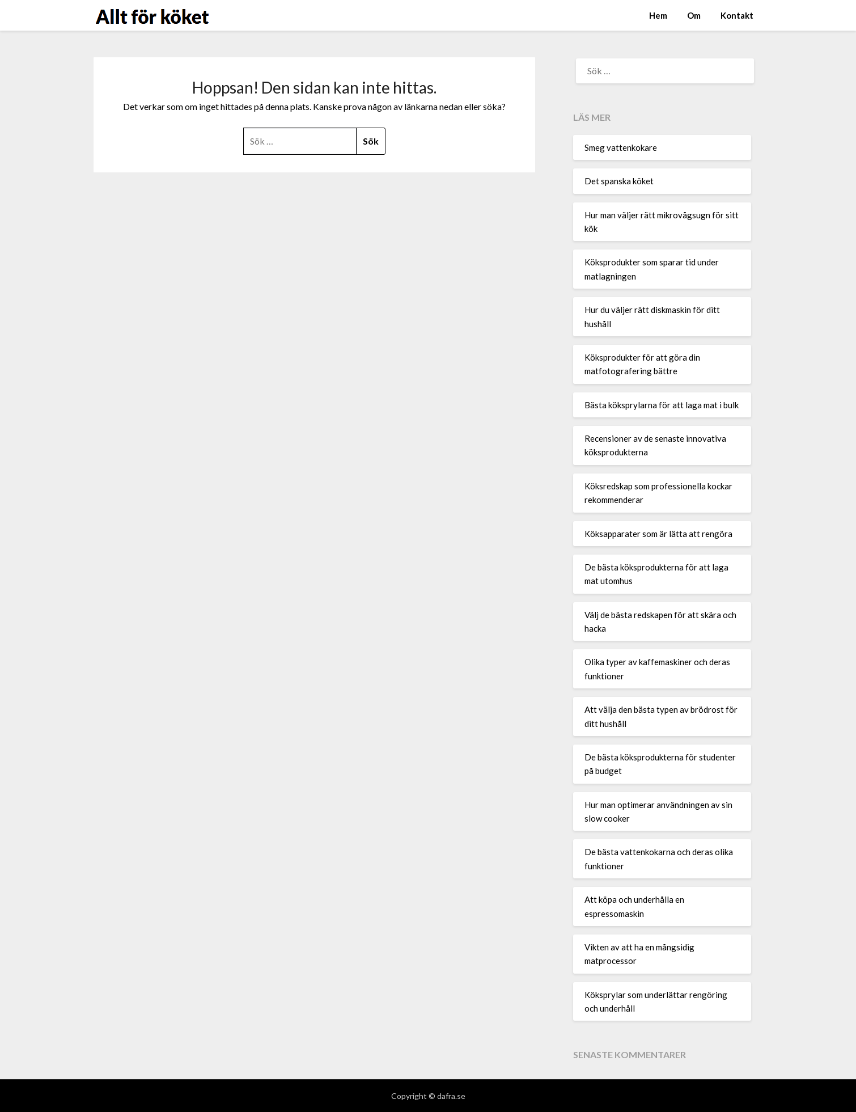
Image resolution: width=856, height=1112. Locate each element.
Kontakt (737, 15)
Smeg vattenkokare (620, 147)
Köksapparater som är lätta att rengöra (658, 533)
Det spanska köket (619, 181)
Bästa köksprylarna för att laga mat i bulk (661, 405)
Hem (658, 15)
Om (694, 15)
